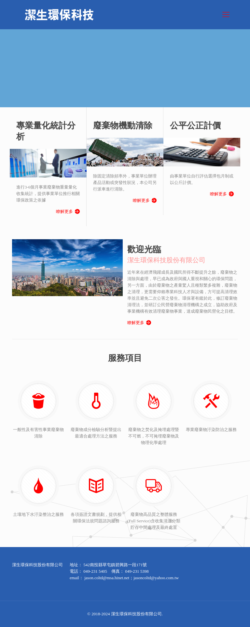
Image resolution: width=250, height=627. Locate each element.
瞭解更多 (64, 210)
